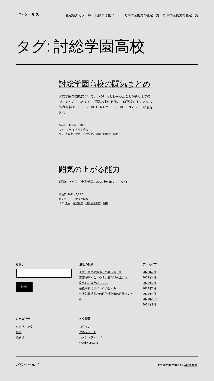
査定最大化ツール (78, 15)
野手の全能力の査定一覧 (142, 15)
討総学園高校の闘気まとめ (104, 83)
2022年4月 (149, 277)
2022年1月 (149, 293)
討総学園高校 (103, 133)
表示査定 (88, 133)
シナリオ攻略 (80, 129)
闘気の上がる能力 (89, 169)
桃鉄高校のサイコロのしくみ (97, 288)
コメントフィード (90, 337)
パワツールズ (27, 14)
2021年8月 (149, 304)
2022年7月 (149, 272)
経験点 (20, 337)
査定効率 (78, 203)
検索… (20, 264)
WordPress (190, 364)
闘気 (115, 133)
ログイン (85, 326)
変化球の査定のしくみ (93, 282)
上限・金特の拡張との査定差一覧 (100, 272)
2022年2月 (149, 288)
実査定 (69, 133)
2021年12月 (150, 299)
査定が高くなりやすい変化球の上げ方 (103, 277)
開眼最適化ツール (107, 15)
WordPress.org (88, 342)
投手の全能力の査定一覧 (180, 15)
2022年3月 (149, 282)
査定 (77, 133)
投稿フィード (87, 332)
